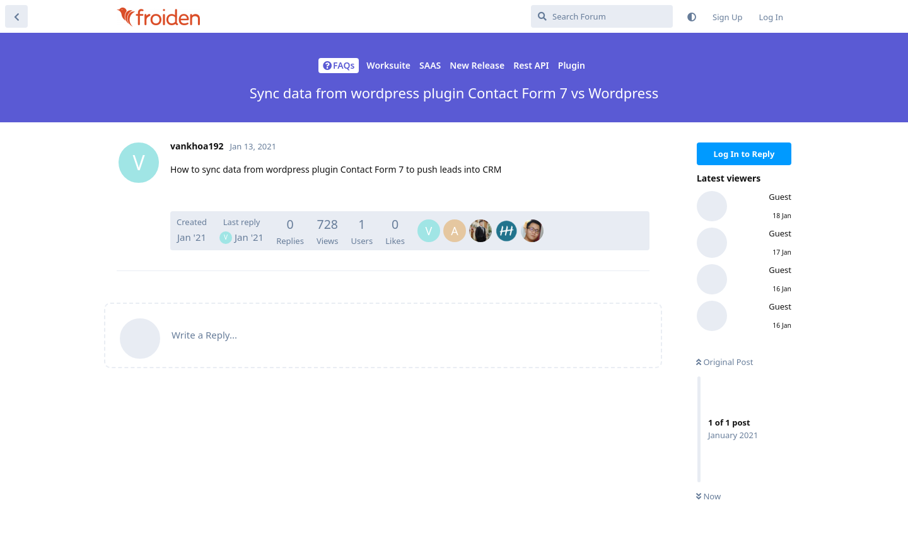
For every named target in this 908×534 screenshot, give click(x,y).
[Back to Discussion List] (16, 16)
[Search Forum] (602, 16)
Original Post (724, 362)
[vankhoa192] (428, 222)
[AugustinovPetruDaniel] (454, 222)
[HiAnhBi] (480, 222)
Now (708, 495)
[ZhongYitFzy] (532, 222)
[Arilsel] (506, 222)
